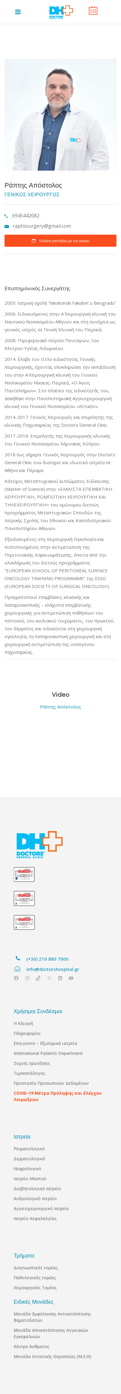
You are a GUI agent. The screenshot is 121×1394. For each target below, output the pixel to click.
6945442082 (25, 215)
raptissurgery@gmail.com (42, 226)
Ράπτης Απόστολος (60, 707)
